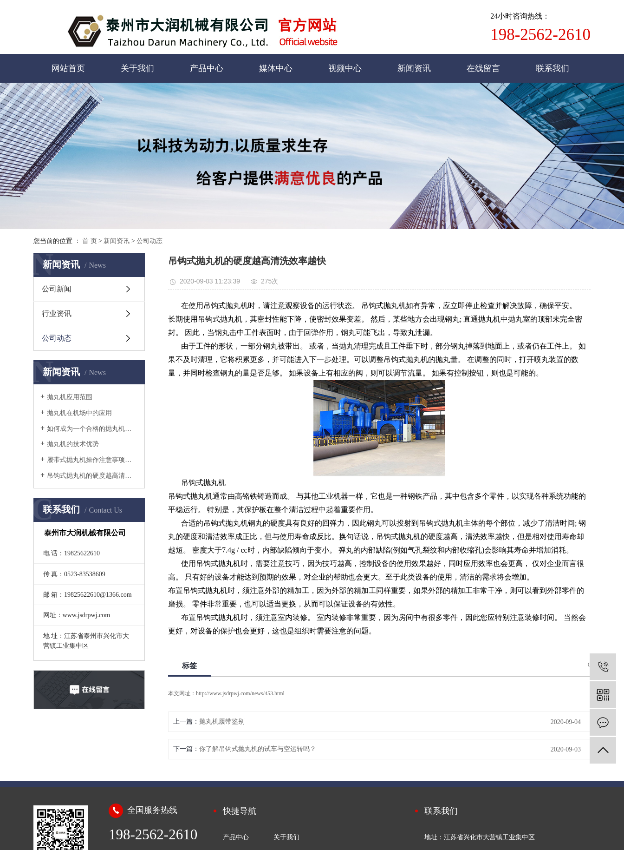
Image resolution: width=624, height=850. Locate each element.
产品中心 (206, 68)
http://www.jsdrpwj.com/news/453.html (240, 693)
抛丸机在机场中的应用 (79, 412)
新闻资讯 (414, 68)
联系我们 (552, 68)
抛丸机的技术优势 (73, 444)
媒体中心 (275, 68)
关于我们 (137, 68)
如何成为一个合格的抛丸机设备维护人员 (92, 428)
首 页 (89, 240)
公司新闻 (57, 289)
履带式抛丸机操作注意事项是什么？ (92, 459)
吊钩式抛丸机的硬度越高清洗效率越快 (92, 475)
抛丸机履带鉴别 (222, 721)
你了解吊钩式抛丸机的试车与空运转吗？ (257, 748)
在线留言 (483, 68)
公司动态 (149, 240)
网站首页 (68, 68)
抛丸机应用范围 (69, 397)
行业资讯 (57, 313)
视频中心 (345, 68)
